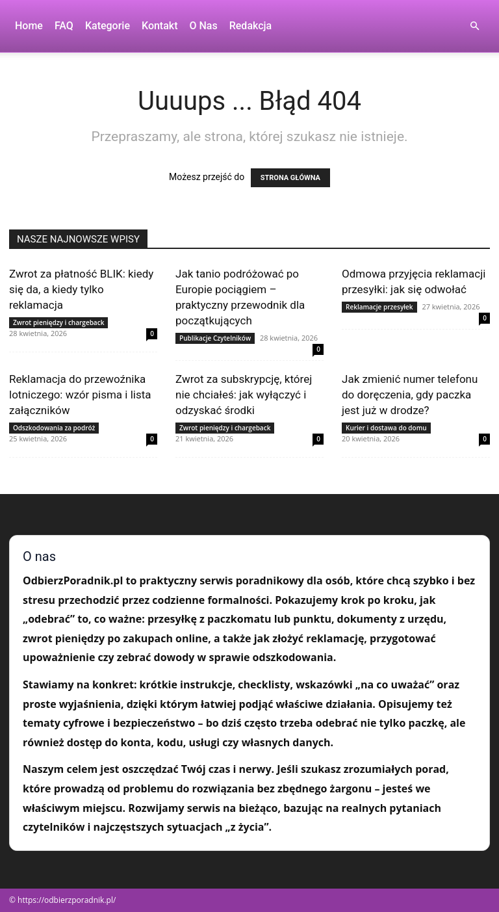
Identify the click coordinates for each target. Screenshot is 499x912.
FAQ (64, 26)
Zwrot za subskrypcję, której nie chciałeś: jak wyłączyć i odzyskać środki (243, 394)
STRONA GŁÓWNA (290, 178)
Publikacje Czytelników (215, 338)
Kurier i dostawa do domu (386, 427)
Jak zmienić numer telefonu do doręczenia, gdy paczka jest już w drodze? (410, 394)
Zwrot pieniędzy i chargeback (58, 322)
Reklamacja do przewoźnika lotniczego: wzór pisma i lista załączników (80, 394)
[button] (474, 26)
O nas (204, 26)
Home (29, 26)
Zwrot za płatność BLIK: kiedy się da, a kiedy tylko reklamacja (81, 289)
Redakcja (250, 26)
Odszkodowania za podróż (54, 427)
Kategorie (107, 26)
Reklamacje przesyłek (379, 306)
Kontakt (160, 26)
